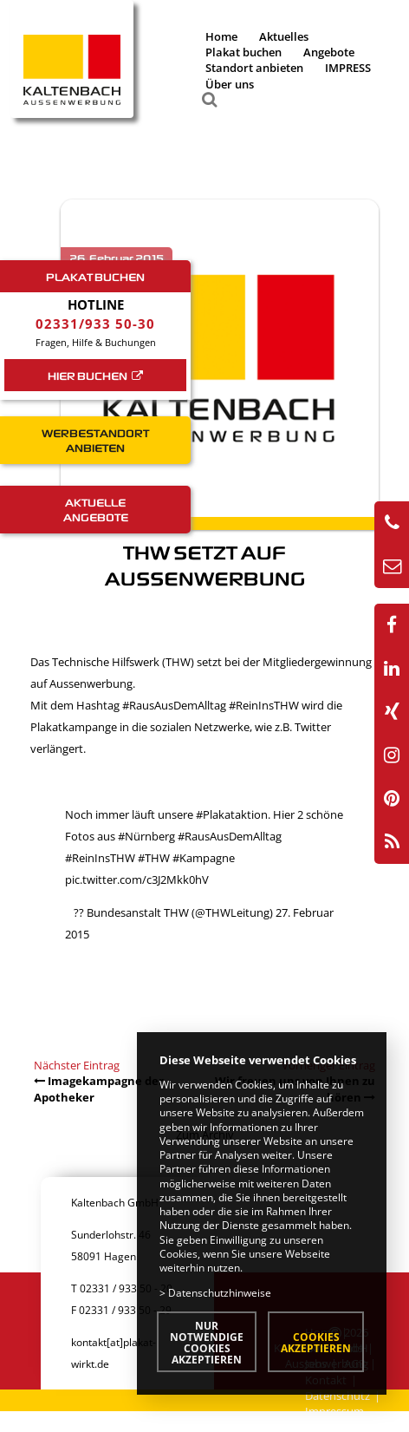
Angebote (328, 52)
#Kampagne (203, 858)
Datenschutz (337, 1395)
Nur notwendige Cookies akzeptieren (206, 1342)
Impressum (334, 1411)
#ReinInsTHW (264, 705)
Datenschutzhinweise (219, 1292)
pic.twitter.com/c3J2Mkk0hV (137, 879)
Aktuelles (283, 36)
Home (221, 36)
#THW (154, 858)
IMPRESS (348, 67)
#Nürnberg (146, 836)
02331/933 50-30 (95, 323)
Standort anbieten (254, 67)
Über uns (229, 84)
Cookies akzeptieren (316, 1342)
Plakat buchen (243, 52)
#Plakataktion (232, 814)
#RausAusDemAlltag (174, 705)
